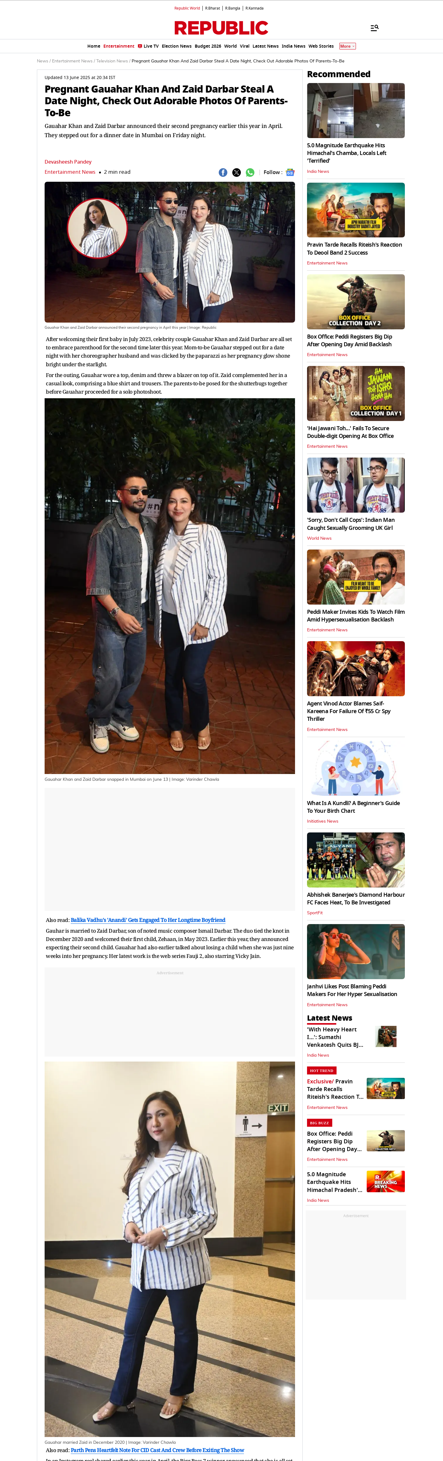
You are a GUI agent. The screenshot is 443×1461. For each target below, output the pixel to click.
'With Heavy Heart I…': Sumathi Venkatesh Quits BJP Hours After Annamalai (334, 1045)
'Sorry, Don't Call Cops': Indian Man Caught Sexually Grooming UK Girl (351, 524)
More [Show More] (347, 46)
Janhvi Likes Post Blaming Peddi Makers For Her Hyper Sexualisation (352, 990)
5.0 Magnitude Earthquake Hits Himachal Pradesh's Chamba (334, 1186)
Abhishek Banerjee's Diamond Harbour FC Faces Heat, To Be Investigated (356, 899)
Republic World (187, 8)
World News (319, 538)
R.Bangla (232, 8)
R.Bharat (212, 8)
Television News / (113, 61)
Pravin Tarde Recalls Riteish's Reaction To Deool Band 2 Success (354, 248)
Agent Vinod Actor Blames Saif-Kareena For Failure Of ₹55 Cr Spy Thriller (349, 711)
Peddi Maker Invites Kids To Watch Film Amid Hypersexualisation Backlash (356, 616)
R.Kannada (254, 8)
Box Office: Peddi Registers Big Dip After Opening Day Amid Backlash (349, 340)
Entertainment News (70, 172)
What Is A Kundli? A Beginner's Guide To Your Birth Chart (353, 807)
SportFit (315, 913)
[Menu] (372, 28)
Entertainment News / (73, 61)
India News (318, 171)
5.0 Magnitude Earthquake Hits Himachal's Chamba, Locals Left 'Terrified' (346, 153)
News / (44, 61)
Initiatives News (322, 821)
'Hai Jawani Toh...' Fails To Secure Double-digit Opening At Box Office (350, 432)
